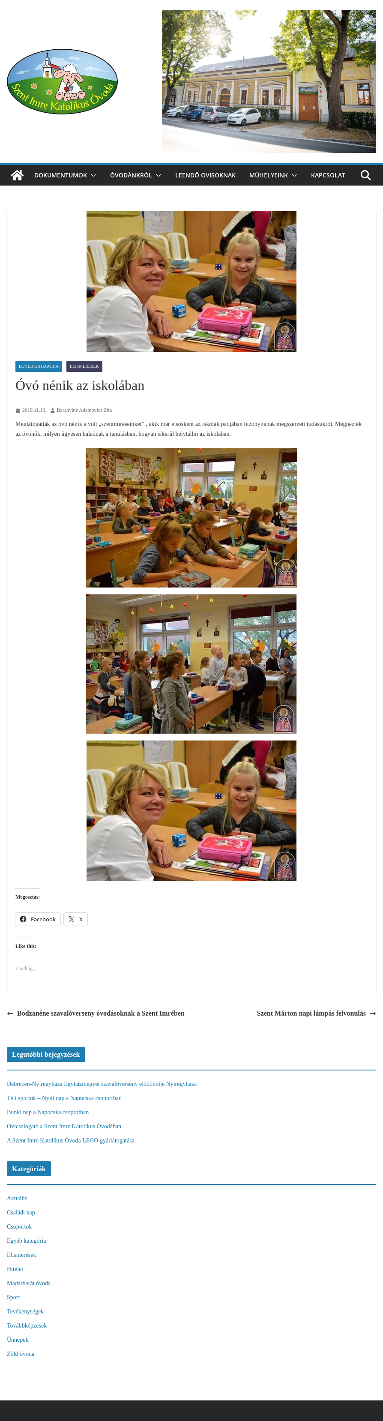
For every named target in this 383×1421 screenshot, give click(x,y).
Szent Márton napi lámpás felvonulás (316, 1013)
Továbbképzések (27, 1325)
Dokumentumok (60, 175)
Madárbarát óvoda (29, 1283)
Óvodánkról (131, 175)
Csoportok (19, 1226)
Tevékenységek (25, 1311)
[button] (91, 175)
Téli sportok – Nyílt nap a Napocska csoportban (64, 1098)
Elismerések (84, 366)
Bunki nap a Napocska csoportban (48, 1112)
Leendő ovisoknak (205, 175)
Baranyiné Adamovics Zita (84, 410)
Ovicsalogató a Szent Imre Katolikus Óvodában (64, 1126)
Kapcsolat (328, 175)
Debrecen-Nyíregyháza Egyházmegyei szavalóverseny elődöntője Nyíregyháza (102, 1084)
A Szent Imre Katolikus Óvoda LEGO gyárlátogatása (71, 1140)
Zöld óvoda (20, 1354)
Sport (13, 1297)
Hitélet (15, 1269)
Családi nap (21, 1212)
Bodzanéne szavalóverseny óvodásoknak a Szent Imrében (96, 1013)
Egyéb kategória (39, 366)
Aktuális (17, 1198)
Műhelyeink (268, 175)
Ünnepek (18, 1340)
